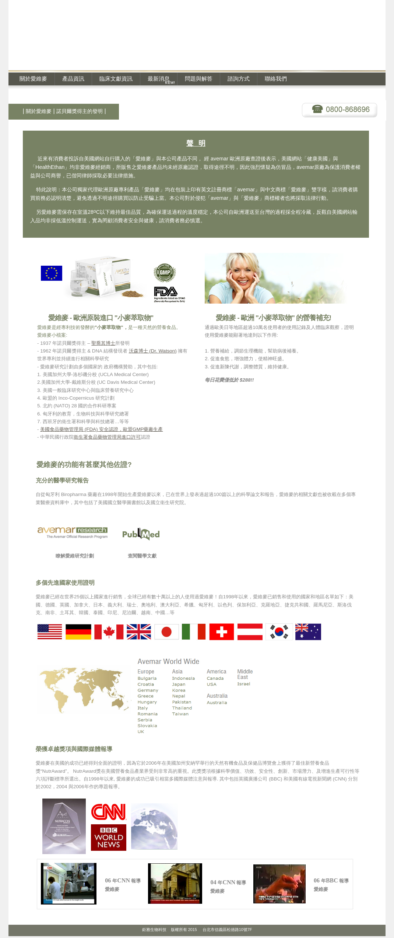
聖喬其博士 (103, 343)
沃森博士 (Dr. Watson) (153, 351)
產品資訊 (73, 78)
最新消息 (159, 78)
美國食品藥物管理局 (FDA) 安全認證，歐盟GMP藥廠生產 (101, 429)
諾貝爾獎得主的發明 (79, 111)
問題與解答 (198, 78)
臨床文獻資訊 (116, 78)
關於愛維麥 (33, 78)
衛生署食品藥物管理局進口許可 (107, 437)
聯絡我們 (276, 78)
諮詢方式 (239, 78)
